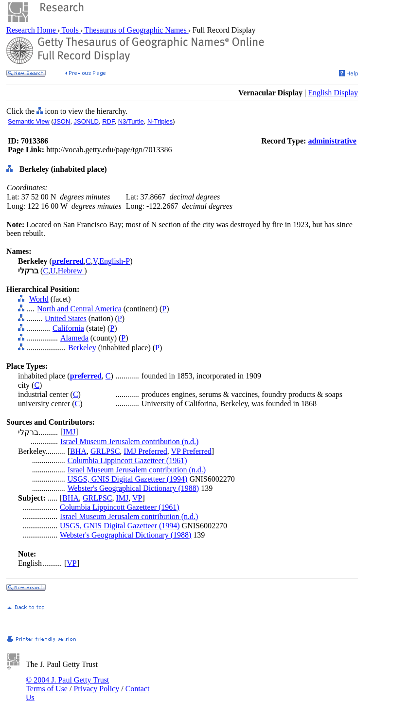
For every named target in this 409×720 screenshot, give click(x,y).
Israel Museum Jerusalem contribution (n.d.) (129, 441)
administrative (332, 141)
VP (137, 498)
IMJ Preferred (145, 451)
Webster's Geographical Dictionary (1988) (133, 488)
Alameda (74, 338)
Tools (70, 30)
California (68, 328)
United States (66, 318)
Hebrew (71, 271)
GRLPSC (105, 451)
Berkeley (82, 347)
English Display (333, 93)
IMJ (69, 432)
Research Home (32, 30)
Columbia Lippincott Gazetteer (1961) (127, 460)
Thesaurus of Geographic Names (136, 30)
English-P (114, 261)
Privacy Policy (96, 688)
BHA (78, 451)
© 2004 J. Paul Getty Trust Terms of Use (67, 684)
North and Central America (79, 309)
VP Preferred (191, 451)
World (39, 299)
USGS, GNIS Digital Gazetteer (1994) (128, 479)
